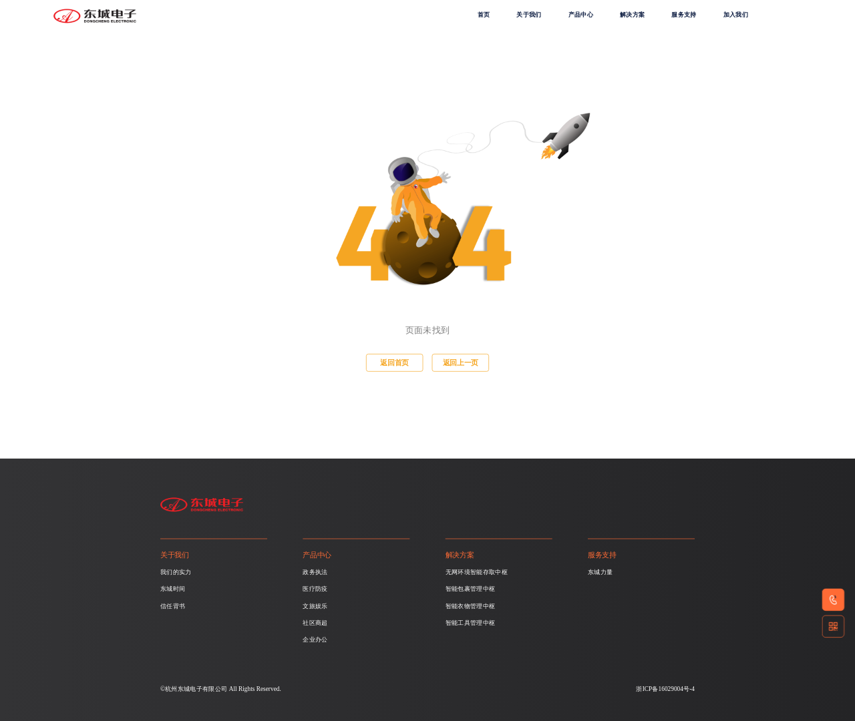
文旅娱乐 (315, 606)
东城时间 (172, 588)
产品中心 (580, 14)
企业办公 (315, 639)
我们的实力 (176, 572)
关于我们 (528, 14)
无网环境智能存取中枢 (477, 572)
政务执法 (315, 572)
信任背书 (172, 606)
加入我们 (735, 14)
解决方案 (632, 14)
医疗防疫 (315, 588)
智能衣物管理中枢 (471, 606)
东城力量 (600, 572)
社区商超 (315, 623)
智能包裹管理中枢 (471, 588)
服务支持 (683, 14)
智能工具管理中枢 (471, 623)
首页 (484, 14)
